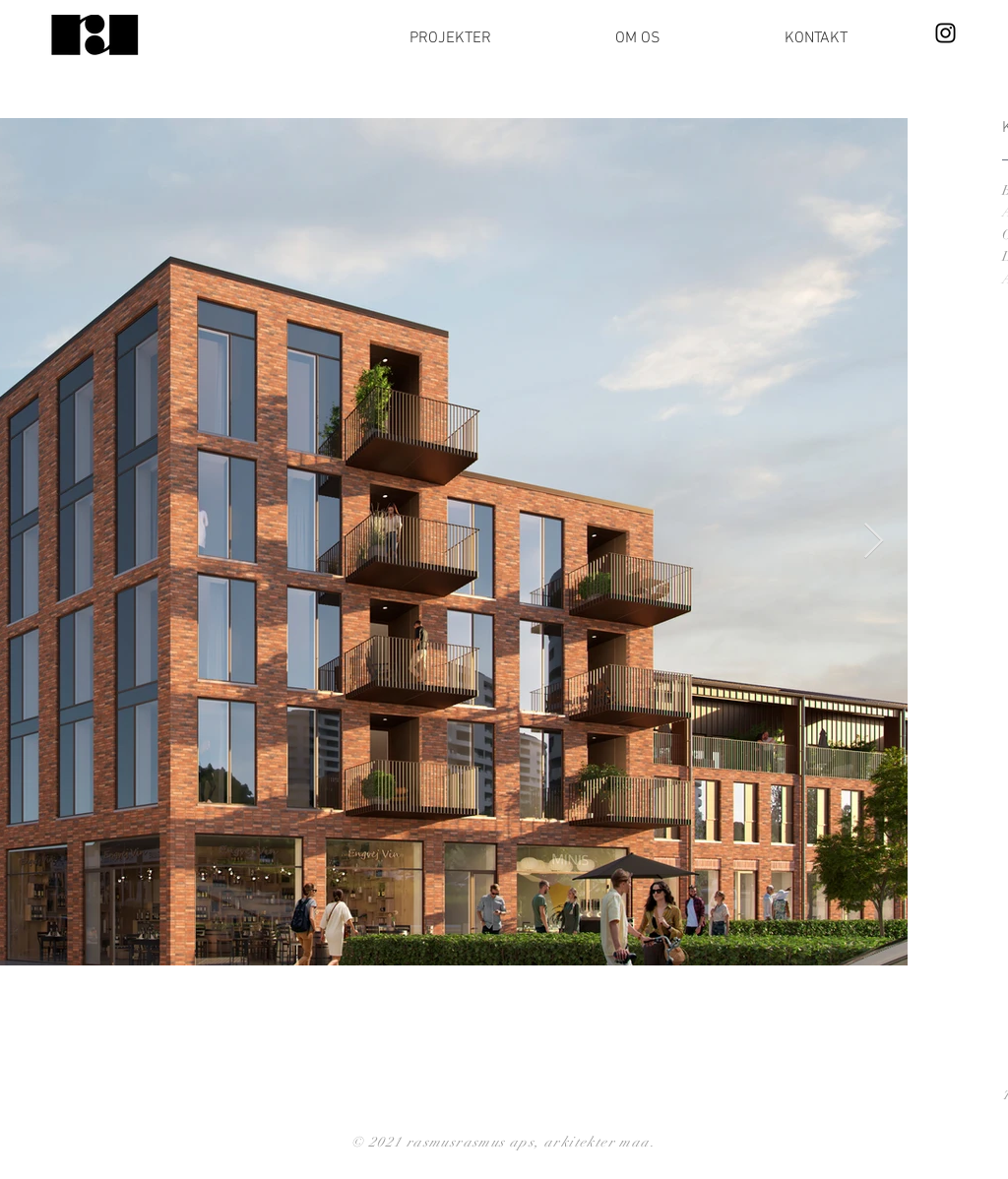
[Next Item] (873, 542)
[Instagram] (945, 33)
